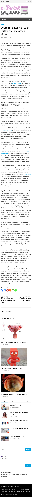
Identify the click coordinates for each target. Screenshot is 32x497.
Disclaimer (3, 493)
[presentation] (4, 401)
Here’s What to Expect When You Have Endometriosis (15, 342)
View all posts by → (7, 311)
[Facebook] (2, 290)
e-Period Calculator (14, 486)
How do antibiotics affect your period (19, 420)
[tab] (4, 401)
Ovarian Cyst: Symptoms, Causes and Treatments (14, 394)
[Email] (13, 290)
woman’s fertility (16, 83)
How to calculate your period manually (19, 428)
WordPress (9, 494)
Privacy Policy (11, 493)
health (2, 24)
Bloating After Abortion (15, 405)
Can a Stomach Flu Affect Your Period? (11, 368)
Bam (16, 494)
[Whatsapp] (15, 290)
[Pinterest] (7, 290)
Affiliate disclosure (6, 472)
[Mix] (10, 290)
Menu (4, 19)
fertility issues (27, 174)
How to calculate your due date (17, 436)
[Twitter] (5, 290)
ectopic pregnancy (7, 130)
